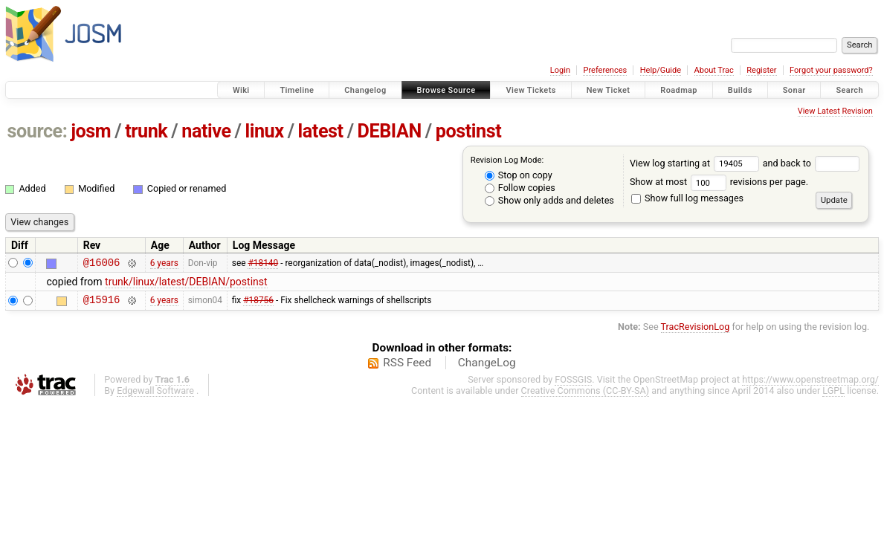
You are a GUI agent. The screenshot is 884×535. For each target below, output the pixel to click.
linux (264, 131)
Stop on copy (518, 175)
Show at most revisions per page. (719, 181)
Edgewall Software (155, 395)
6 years (164, 264)
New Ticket (608, 90)
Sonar (794, 90)
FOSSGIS (573, 383)
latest (320, 131)
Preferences (605, 70)
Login (560, 70)
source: (37, 131)
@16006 (101, 264)
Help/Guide (660, 70)
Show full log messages (687, 198)
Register (761, 70)
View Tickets (530, 90)
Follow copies (520, 187)
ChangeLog (487, 367)
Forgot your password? (831, 70)
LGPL (833, 395)
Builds (740, 90)
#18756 (258, 304)
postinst (468, 131)
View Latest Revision (835, 111)
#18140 (263, 264)
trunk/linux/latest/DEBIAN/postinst (186, 284)
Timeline (297, 90)
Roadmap (678, 90)
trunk (146, 131)
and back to (811, 163)
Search (849, 90)
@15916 (101, 303)
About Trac (714, 70)
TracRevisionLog (695, 331)
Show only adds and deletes (549, 200)
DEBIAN (390, 131)
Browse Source (446, 90)
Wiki (241, 90)
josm (91, 131)
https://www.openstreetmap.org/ (810, 383)
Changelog (365, 90)
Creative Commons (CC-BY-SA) (585, 395)
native (205, 131)
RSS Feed (407, 367)
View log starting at (696, 163)
